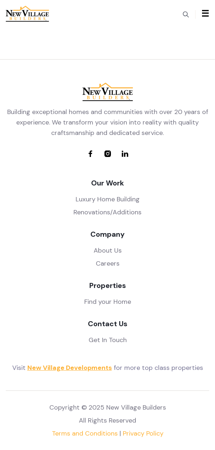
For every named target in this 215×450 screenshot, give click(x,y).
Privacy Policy (143, 433)
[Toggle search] (185, 13)
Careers (108, 263)
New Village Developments (69, 367)
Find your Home (107, 301)
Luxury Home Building (108, 199)
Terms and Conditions (85, 433)
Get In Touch (108, 340)
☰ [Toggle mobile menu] (205, 13)
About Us (108, 250)
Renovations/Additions (107, 212)
